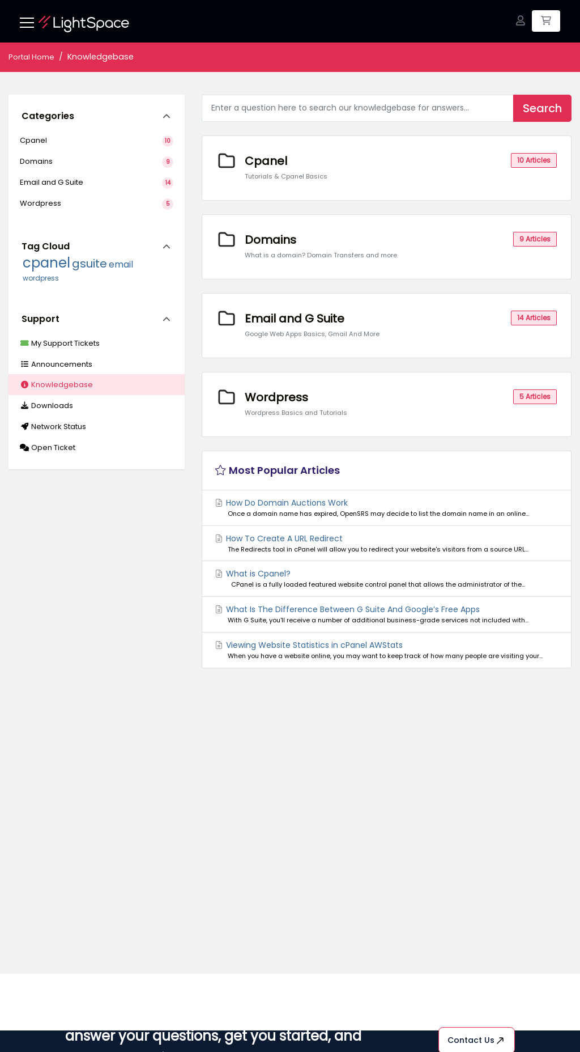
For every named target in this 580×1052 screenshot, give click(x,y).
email (121, 264)
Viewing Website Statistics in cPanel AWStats (387, 650)
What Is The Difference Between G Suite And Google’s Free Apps (387, 614)
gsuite (89, 264)
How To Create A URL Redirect (387, 543)
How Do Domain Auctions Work (387, 508)
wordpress (41, 278)
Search (542, 108)
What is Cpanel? (387, 578)
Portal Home (31, 57)
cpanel (46, 262)
